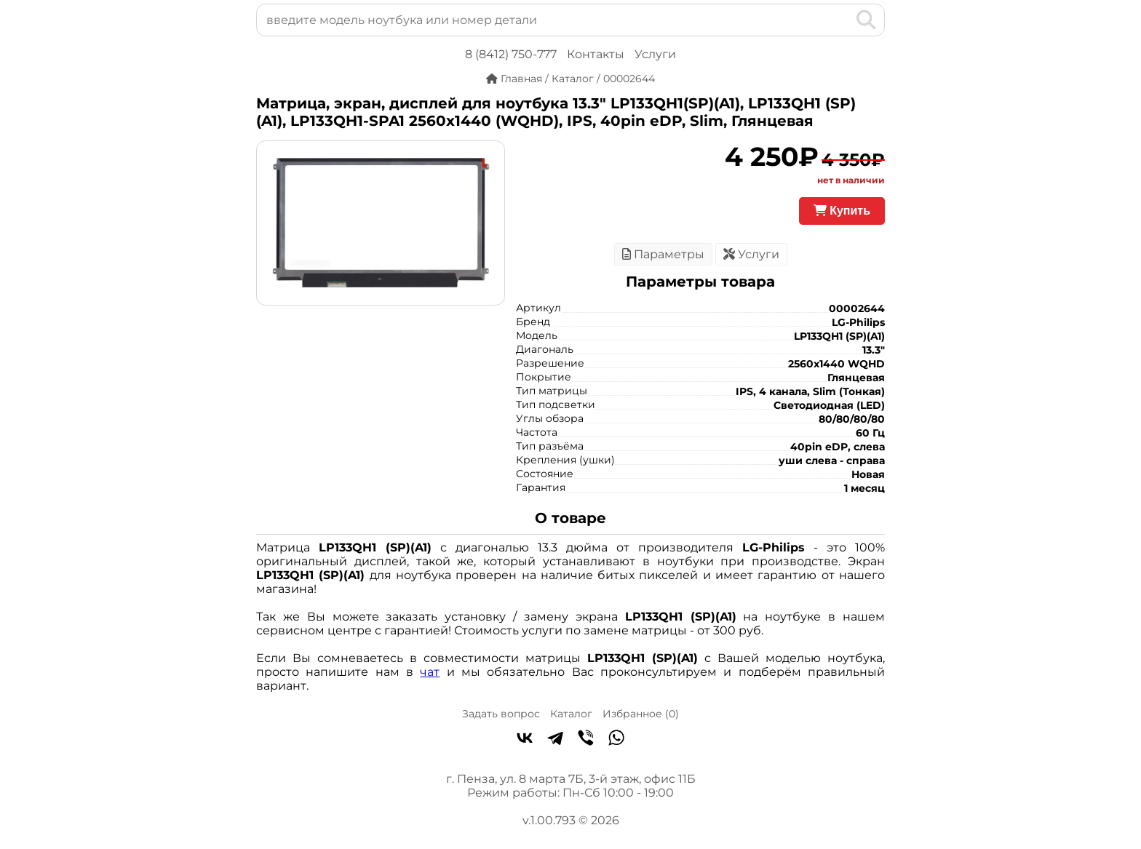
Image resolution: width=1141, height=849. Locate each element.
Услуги (655, 54)
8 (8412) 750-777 (511, 54)
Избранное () (641, 713)
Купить (842, 210)
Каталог (571, 713)
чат (430, 672)
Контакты (595, 54)
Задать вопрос (501, 713)
